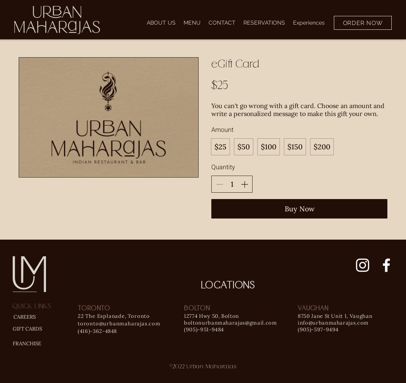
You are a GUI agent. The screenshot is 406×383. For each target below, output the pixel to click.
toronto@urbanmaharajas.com (119, 323)
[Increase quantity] (244, 184)
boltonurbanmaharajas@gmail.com (230, 322)
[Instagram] (363, 265)
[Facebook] (386, 265)
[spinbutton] (232, 184)
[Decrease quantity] (219, 184)
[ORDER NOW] (363, 23)
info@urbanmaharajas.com (333, 322)
